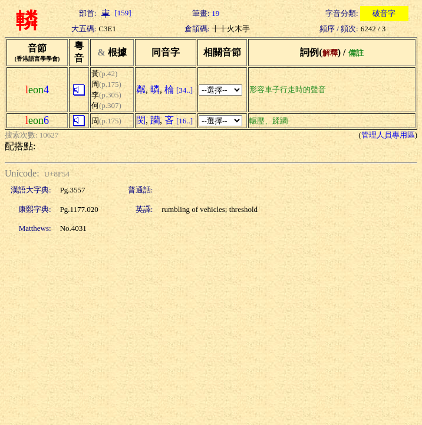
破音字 (383, 13)
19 (215, 13)
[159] (114, 12)
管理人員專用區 (388, 134)
